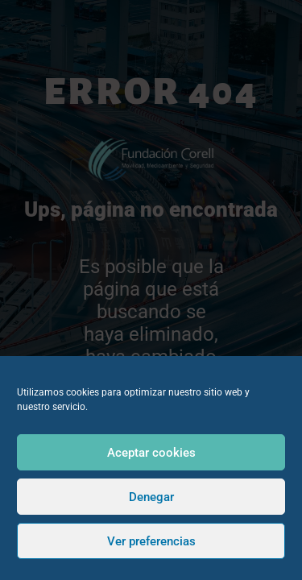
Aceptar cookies (151, 452)
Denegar (151, 497)
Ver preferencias (151, 541)
